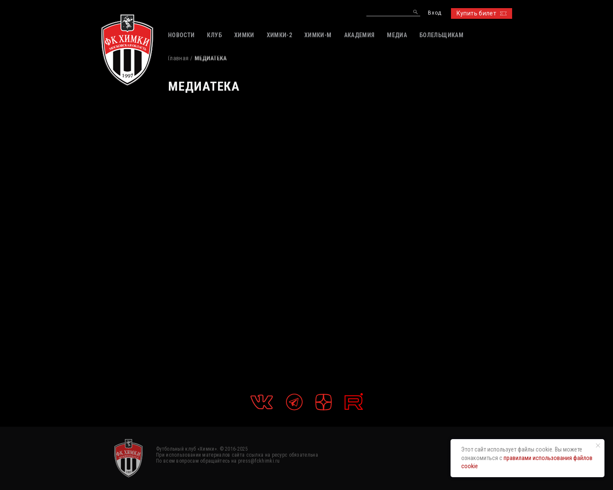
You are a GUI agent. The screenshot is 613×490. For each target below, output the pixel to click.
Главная (178, 58)
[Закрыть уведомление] (598, 445)
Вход (434, 13)
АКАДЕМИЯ (359, 35)
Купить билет (482, 13)
